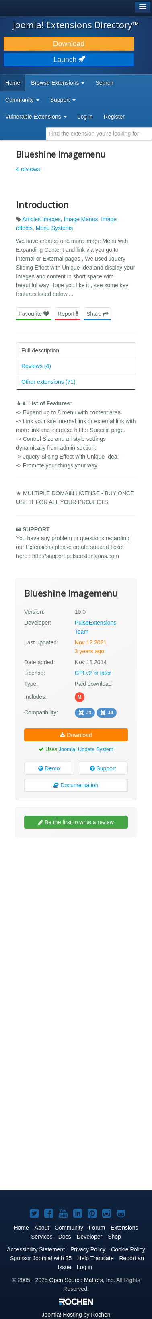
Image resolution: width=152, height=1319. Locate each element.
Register (114, 116)
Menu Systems (54, 228)
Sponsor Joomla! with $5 (41, 1258)
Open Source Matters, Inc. (82, 1280)
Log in (85, 116)
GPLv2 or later (93, 673)
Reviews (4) (36, 366)
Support (103, 768)
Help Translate (95, 1258)
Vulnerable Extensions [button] (36, 116)
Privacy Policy (87, 1249)
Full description (40, 350)
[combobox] (99, 133)
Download (68, 44)
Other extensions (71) (48, 382)
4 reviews (28, 169)
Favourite (33, 314)
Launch (68, 60)
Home (12, 83)
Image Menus (81, 219)
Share (97, 314)
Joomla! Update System (86, 749)
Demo (49, 768)
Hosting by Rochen (75, 1314)
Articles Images (41, 219)
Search (104, 83)
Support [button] (63, 100)
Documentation (75, 785)
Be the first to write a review (76, 822)
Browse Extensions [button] (57, 83)
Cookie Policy (128, 1249)
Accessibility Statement (36, 1249)
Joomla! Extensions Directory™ (76, 25)
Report (68, 314)
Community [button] (22, 100)
